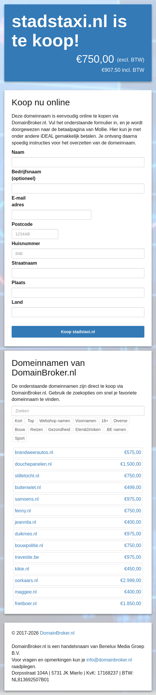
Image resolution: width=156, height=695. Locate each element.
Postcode (20, 224)
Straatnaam (20, 263)
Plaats (18, 282)
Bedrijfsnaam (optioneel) (20, 175)
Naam (18, 152)
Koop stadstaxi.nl (78, 331)
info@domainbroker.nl (109, 659)
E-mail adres (19, 201)
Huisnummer (20, 243)
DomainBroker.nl (57, 633)
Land (17, 302)
